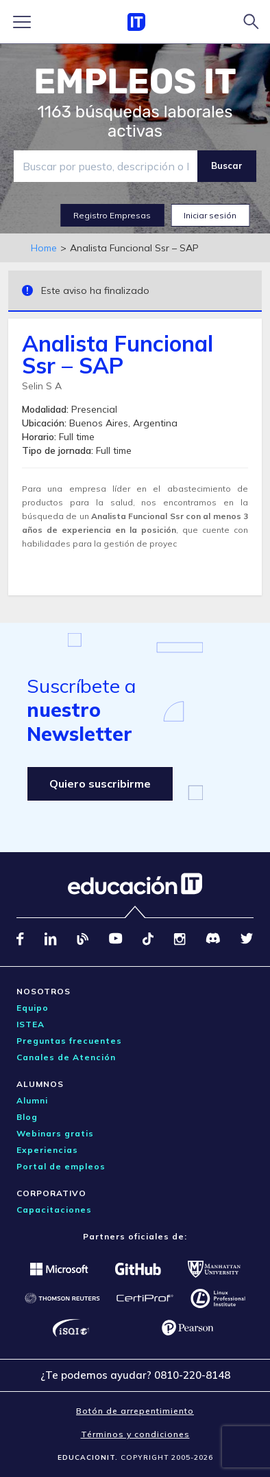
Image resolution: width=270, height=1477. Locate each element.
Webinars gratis (55, 1133)
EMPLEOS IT (135, 81)
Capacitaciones (54, 1209)
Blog (27, 1117)
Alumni (32, 1100)
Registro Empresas (112, 215)
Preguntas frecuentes (69, 1040)
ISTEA (30, 1024)
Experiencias (47, 1150)
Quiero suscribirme (100, 783)
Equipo (32, 1008)
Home (44, 248)
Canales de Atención (66, 1057)
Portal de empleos (61, 1166)
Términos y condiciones (135, 1434)
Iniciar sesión (210, 215)
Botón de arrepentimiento (135, 1411)
